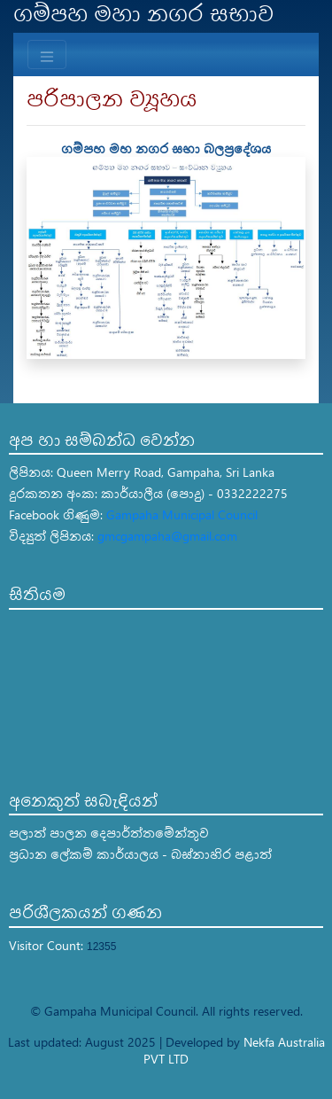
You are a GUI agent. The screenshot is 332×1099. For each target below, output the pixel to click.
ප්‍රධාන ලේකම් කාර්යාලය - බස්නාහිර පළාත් (140, 854)
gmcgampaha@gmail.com (167, 535)
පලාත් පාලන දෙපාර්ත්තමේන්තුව (109, 832)
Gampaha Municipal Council (182, 514)
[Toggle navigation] (46, 54)
